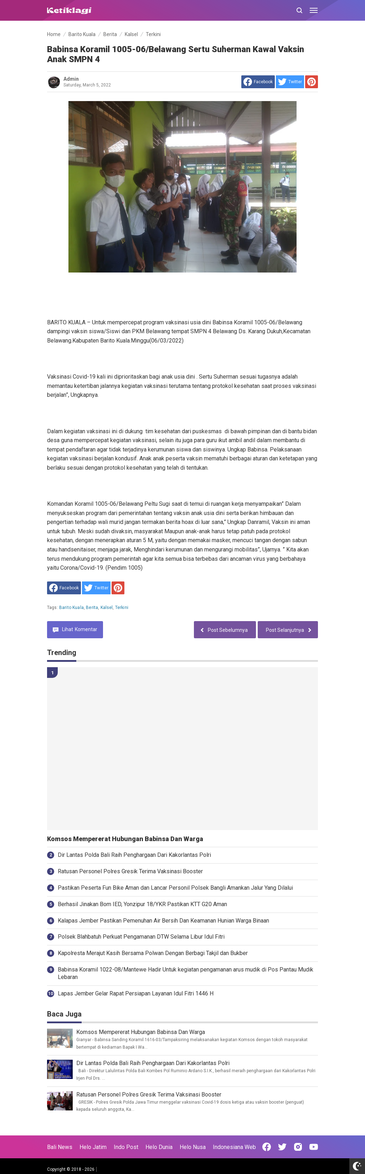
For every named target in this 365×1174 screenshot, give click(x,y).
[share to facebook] (258, 81)
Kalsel (107, 607)
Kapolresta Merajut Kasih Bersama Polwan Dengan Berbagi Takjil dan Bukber (153, 953)
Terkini (121, 607)
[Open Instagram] (298, 1147)
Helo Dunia (159, 1147)
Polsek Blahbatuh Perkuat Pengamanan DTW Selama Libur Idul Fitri (141, 936)
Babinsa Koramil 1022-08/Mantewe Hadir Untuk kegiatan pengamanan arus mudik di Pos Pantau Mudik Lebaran (185, 973)
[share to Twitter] (290, 81)
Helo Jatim (93, 1147)
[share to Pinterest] (311, 81)
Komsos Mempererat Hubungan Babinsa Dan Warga (125, 839)
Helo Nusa (193, 1147)
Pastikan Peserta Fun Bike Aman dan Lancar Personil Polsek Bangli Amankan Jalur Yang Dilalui (175, 887)
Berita (92, 607)
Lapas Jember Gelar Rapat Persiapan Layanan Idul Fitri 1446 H (136, 993)
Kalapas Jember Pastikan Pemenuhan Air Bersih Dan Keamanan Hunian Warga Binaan (163, 920)
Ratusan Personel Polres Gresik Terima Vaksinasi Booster (130, 871)
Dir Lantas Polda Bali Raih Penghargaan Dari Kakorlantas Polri (134, 854)
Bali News (59, 1147)
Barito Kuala (71, 607)
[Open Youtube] (313, 1147)
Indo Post (126, 1147)
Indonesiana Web (234, 1147)
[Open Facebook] (266, 1147)
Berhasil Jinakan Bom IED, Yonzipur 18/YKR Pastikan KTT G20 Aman (142, 904)
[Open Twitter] (282, 1147)
